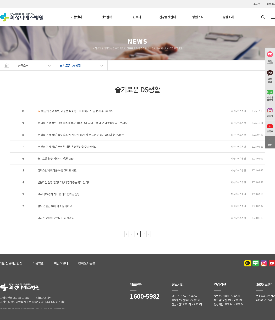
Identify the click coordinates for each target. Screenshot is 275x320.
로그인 (256, 4)
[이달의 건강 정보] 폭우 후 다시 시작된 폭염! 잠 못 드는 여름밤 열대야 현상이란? (80, 135)
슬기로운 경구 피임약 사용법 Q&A (55, 158)
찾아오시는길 (86, 263)
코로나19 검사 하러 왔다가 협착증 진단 (58, 194)
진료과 (137, 16)
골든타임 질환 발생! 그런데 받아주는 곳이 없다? (63, 182)
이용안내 (76, 16)
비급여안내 (61, 263)
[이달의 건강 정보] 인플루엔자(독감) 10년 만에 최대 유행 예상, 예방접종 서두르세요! (82, 123)
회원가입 (271, 4)
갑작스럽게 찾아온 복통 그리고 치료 (56, 170)
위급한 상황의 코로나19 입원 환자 (55, 218)
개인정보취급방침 (11, 263)
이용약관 (38, 263)
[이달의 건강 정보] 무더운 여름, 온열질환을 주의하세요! (67, 146)
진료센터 (106, 16)
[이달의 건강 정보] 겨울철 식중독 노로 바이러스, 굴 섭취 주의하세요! (75, 111)
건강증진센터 (167, 16)
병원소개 (228, 16)
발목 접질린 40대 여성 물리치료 (54, 206)
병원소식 (197, 16)
